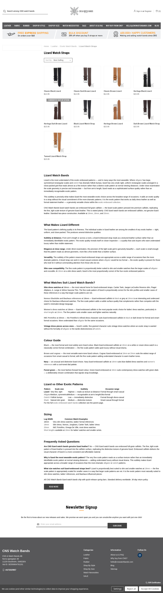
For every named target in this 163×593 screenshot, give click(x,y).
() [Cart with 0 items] (158, 8)
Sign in (139, 9)
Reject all (131, 588)
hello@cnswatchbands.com (138, 20)
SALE (84, 20)
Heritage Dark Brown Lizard (55, 118)
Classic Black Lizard (52, 86)
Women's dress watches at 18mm (58, 304)
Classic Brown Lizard (113, 86)
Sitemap (114, 562)
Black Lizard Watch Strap (84, 118)
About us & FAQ (96, 20)
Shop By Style (39, 20)
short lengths (49, 307)
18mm (96, 208)
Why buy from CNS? (114, 20)
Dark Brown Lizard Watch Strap (147, 118)
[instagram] (140, 548)
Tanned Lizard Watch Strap (55, 151)
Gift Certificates (153, 576)
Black (46, 340)
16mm (90, 208)
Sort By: (48, 55)
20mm (106, 208)
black (117, 293)
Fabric (17, 20)
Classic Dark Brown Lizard (85, 86)
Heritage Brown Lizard (113, 118)
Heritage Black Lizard (143, 86)
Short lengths (49, 425)
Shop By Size (53, 20)
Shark (46, 395)
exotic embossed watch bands (65, 398)
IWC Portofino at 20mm (54, 312)
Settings (118, 588)
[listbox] (62, 55)
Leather (7, 20)
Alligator (47, 389)
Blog (157, 20)
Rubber (26, 20)
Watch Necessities (71, 20)
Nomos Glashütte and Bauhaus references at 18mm (66, 293)
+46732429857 (10, 563)
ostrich (76, 178)
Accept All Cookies (150, 588)
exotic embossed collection (109, 197)
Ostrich (47, 392)
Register (148, 9)
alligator (139, 175)
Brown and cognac (52, 348)
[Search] (5, 9)
